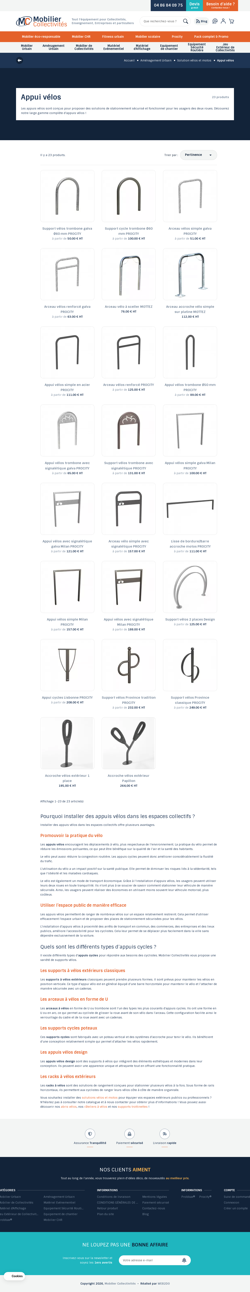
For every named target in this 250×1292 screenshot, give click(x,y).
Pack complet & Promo (211, 37)
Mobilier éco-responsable (41, 37)
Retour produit (107, 1208)
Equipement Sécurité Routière (64, 1208)
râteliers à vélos (95, 1107)
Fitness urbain (113, 37)
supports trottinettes (133, 1107)
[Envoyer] (186, 1260)
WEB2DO (164, 1283)
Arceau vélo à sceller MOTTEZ (129, 306)
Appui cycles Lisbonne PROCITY (67, 697)
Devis (194, 5)
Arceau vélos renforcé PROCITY (128, 385)
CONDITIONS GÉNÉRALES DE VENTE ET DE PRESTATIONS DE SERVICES (117, 1202)
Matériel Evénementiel (59, 1202)
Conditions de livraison (113, 1197)
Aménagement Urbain (59, 1197)
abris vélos (69, 1107)
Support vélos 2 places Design (190, 619)
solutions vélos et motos (100, 1097)
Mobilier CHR (81, 37)
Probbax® (188, 1197)
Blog (145, 1214)
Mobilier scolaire (147, 37)
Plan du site (105, 1214)
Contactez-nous (153, 1208)
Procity (177, 37)
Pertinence (193, 155)
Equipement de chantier (61, 1214)
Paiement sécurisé (155, 1202)
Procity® (205, 1197)
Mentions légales (154, 1197)
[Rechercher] (165, 21)
